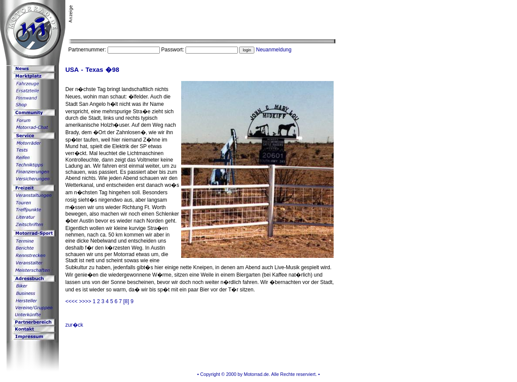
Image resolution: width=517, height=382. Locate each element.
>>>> (85, 301)
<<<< (72, 301)
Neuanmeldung (273, 50)
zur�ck (74, 325)
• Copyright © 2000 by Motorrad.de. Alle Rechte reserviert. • (258, 374)
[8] (126, 301)
